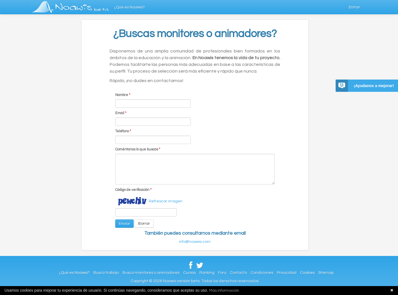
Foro (222, 273)
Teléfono (123, 131)
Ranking (207, 273)
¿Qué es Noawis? (129, 7)
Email (120, 113)
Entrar (354, 7)
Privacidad (286, 273)
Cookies (307, 273)
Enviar (124, 224)
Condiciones (262, 273)
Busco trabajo (106, 273)
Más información (224, 290)
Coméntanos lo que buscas (137, 149)
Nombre (122, 95)
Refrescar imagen (165, 201)
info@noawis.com (195, 242)
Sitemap (326, 273)
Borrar (144, 224)
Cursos (189, 273)
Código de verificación (133, 190)
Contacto (238, 273)
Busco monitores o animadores (151, 273)
